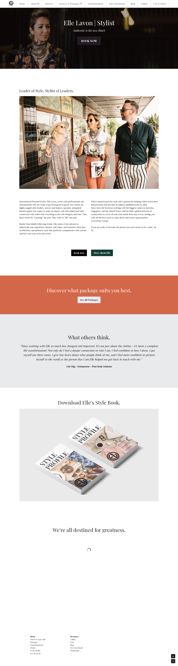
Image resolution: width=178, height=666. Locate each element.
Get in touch (35, 653)
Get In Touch (160, 3)
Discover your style (38, 639)
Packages (34, 642)
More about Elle (102, 252)
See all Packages (89, 299)
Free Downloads (117, 3)
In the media (35, 650)
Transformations (95, 3)
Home (22, 3)
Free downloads (76, 648)
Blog (133, 3)
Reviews (49, 3)
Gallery (144, 3)
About (32, 648)
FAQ (72, 642)
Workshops (74, 650)
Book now (89, 41)
